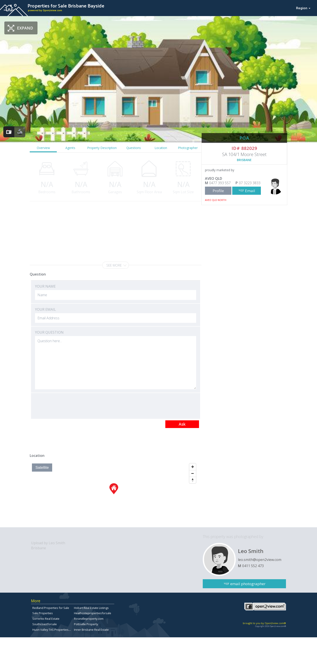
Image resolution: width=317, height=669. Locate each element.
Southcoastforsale (44, 624)
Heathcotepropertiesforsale (92, 613)
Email (250, 190)
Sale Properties (42, 613)
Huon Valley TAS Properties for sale (55, 630)
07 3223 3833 (249, 182)
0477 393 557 (220, 182)
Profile (218, 190)
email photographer (247, 583)
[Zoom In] (192, 466)
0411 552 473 (253, 565)
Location (161, 148)
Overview (43, 148)
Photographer (188, 148)
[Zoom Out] (192, 473)
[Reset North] (192, 480)
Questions (133, 148)
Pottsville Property (86, 624)
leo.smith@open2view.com (259, 559)
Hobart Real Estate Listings (91, 608)
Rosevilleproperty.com (88, 619)
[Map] (114, 494)
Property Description (102, 148)
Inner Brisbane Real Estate (91, 630)
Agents (70, 148)
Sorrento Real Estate (45, 619)
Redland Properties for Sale (50, 608)
